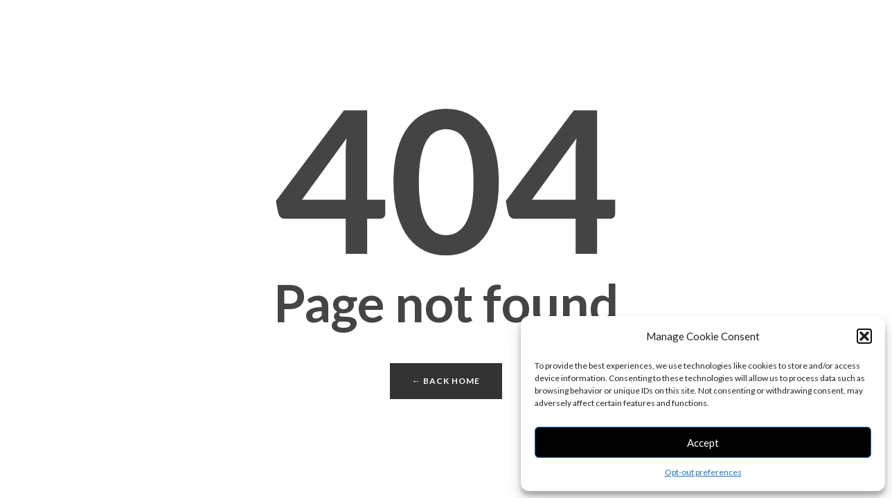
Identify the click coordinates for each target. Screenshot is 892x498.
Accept (703, 442)
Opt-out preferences (703, 472)
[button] (864, 336)
